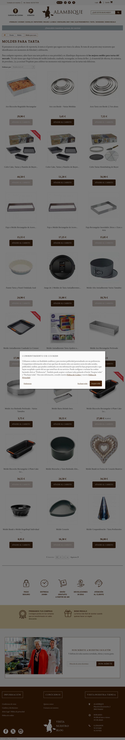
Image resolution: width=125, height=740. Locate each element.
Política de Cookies (74, 374)
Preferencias (27, 383)
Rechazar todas (82, 383)
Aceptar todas (95, 383)
